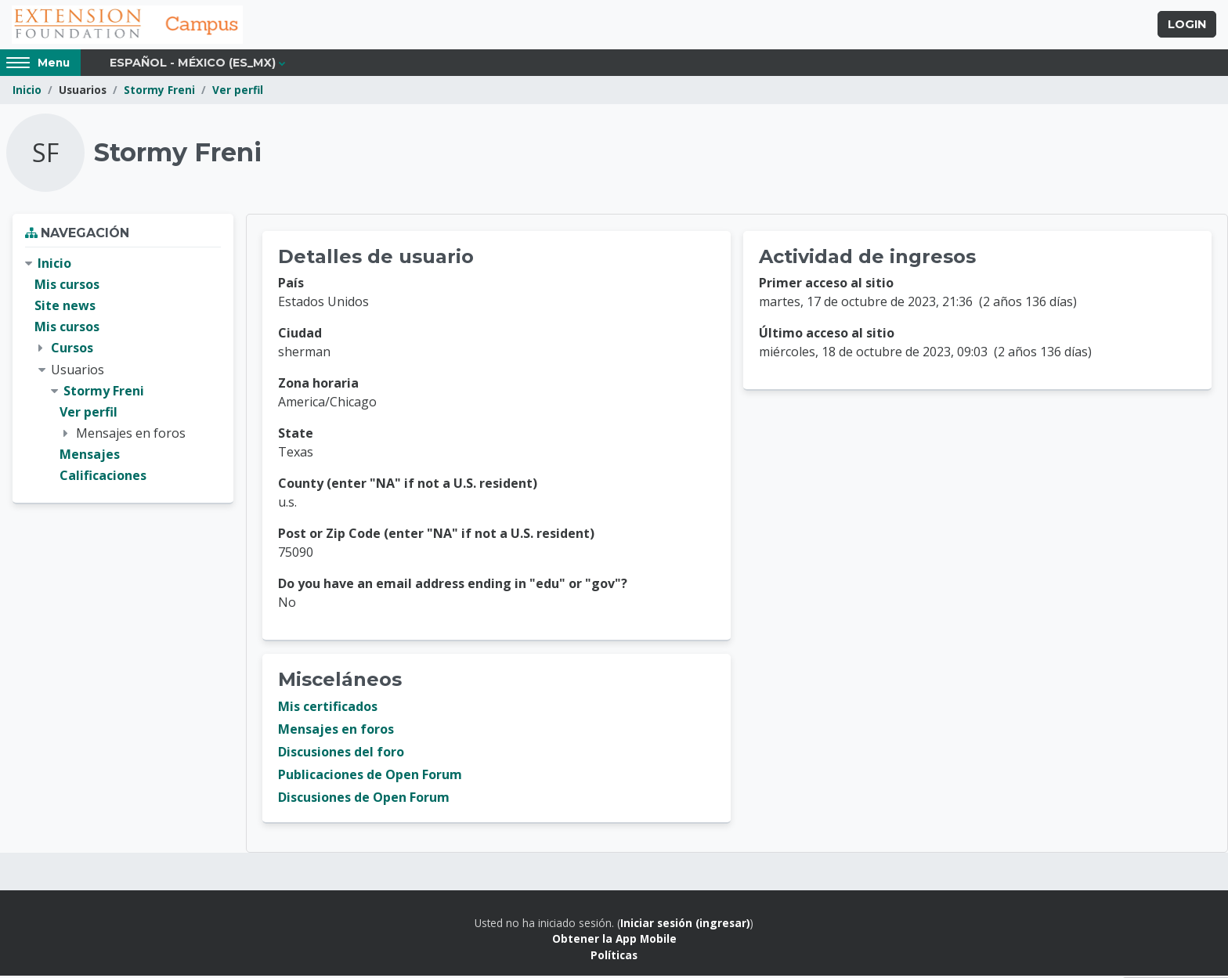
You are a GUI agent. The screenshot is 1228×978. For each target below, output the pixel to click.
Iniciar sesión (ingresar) (685, 925)
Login (1187, 26)
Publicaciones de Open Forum (370, 776)
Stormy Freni (159, 92)
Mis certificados (327, 708)
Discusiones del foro (341, 754)
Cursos (72, 350)
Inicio (27, 92)
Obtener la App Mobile (614, 940)
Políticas (614, 957)
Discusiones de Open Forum (364, 799)
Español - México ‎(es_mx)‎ (193, 64)
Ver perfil (237, 92)
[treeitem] (123, 372)
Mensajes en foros (336, 731)
